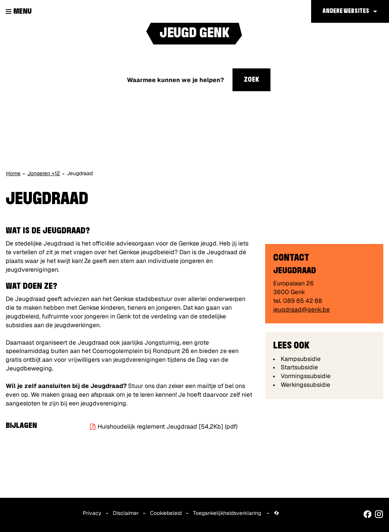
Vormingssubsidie (305, 376)
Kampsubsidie (301, 359)
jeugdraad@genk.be (301, 310)
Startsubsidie (299, 367)
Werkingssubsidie (305, 385)
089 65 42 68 (302, 301)
